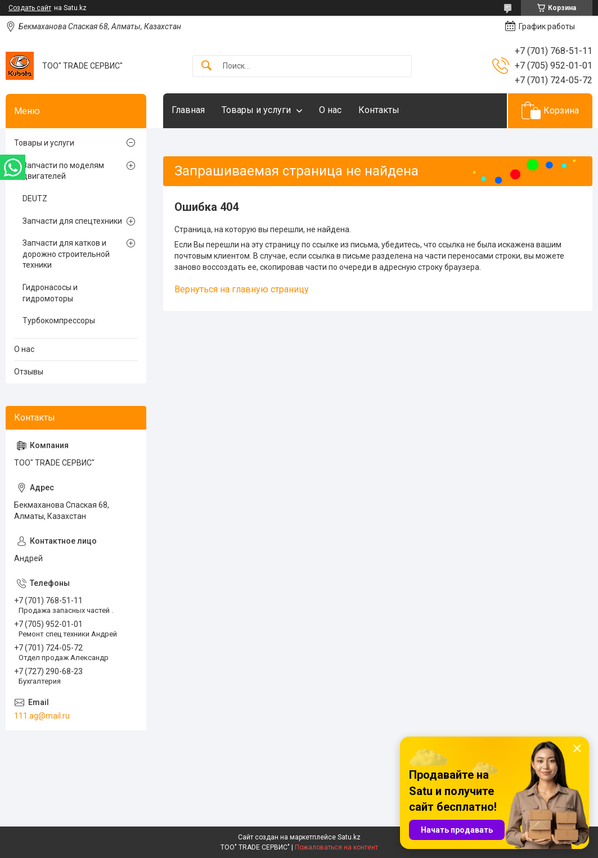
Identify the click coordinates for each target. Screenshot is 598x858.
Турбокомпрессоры (59, 320)
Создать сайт (29, 8)
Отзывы (28, 371)
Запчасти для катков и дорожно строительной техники (66, 253)
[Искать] (206, 66)
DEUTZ (35, 198)
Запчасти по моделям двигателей (63, 171)
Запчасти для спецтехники (72, 220)
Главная (188, 110)
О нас (330, 110)
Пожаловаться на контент (336, 847)
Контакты (378, 110)
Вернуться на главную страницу (241, 289)
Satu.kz (349, 837)
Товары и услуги (256, 110)
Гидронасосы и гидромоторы (50, 293)
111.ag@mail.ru (42, 715)
